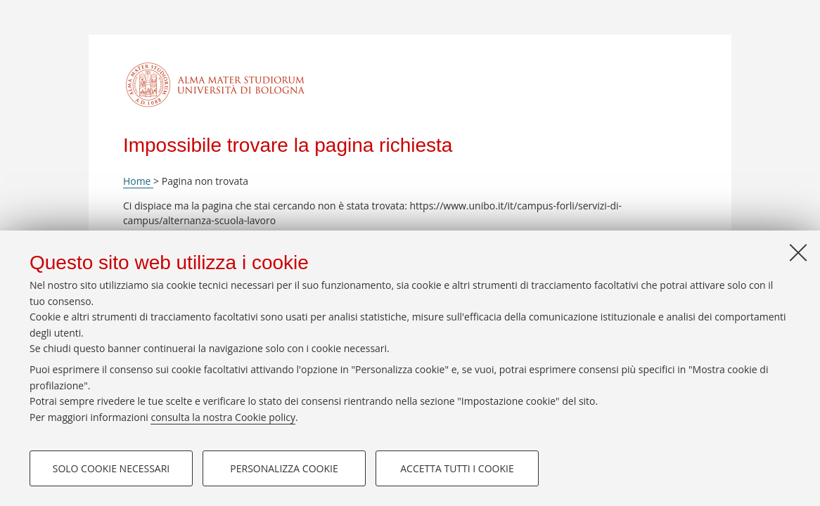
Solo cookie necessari (111, 468)
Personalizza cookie (284, 468)
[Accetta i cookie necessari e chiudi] (798, 252)
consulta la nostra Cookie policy (222, 417)
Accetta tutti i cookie (456, 468)
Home (138, 181)
